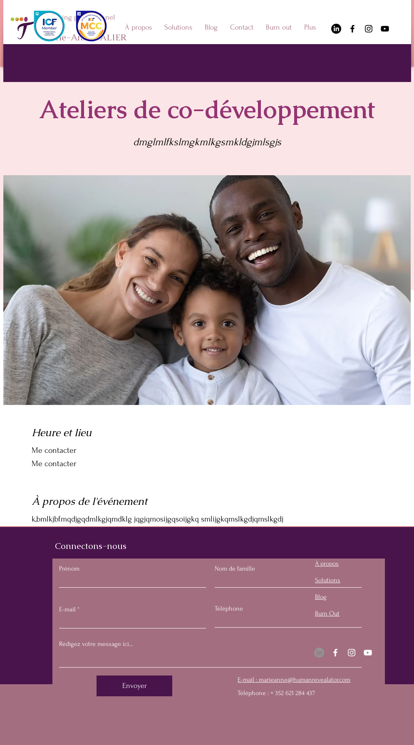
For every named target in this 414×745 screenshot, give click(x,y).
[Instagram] (369, 29)
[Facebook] (352, 29)
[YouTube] (385, 29)
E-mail (67, 609)
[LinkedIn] (336, 29)
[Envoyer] (134, 685)
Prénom (69, 568)
